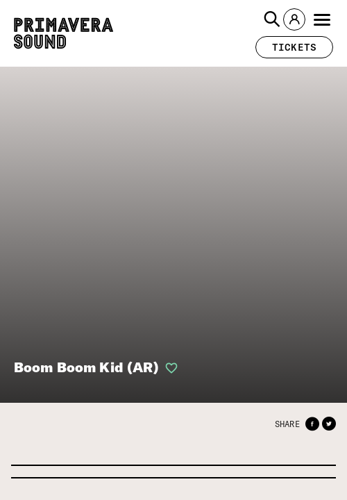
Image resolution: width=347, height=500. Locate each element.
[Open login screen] (168, 368)
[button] (272, 19)
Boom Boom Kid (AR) (86, 367)
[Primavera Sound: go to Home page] (63, 33)
